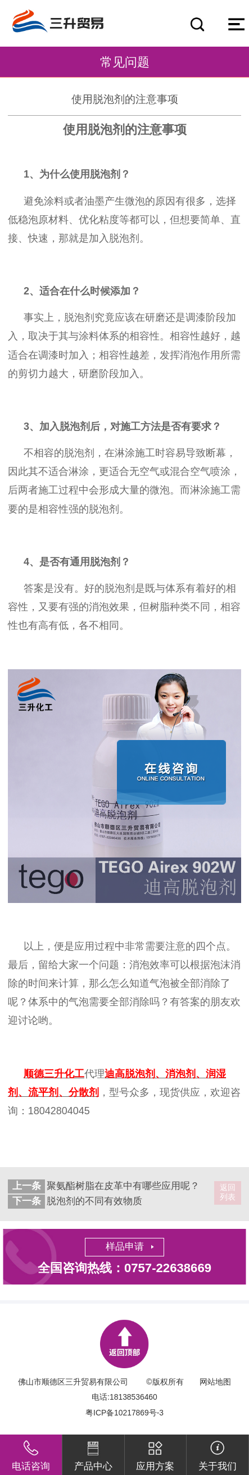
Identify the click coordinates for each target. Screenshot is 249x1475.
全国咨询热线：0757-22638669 (124, 1268)
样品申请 (125, 1246)
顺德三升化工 (54, 1073)
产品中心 (93, 1453)
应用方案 (155, 1453)
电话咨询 (31, 1453)
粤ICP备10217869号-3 (124, 1412)
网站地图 (215, 1381)
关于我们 (217, 1453)
